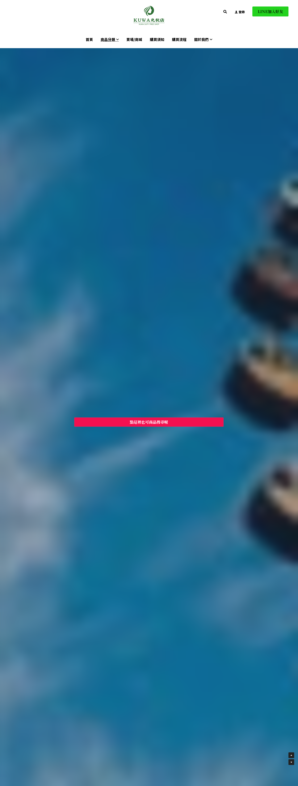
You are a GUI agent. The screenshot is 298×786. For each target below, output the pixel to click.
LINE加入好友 (270, 11)
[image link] (149, 15)
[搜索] (225, 12)
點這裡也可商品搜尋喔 (149, 422)
